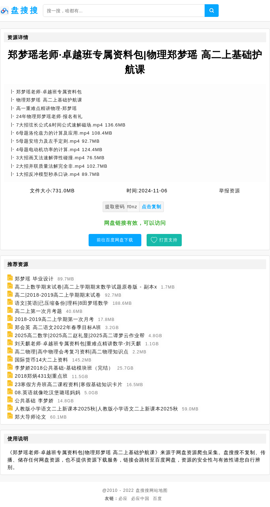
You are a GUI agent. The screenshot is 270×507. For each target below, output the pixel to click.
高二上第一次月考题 (38, 311)
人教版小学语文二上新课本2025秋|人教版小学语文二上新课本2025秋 (96, 409)
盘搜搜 (142, 490)
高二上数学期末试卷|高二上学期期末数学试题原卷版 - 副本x (86, 287)
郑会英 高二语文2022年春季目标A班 (58, 327)
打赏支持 (168, 239)
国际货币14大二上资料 (42, 360)
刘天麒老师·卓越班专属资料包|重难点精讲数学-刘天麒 (78, 343)
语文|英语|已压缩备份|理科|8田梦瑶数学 (62, 303)
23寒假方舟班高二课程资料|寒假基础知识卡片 (69, 384)
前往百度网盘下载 (115, 239)
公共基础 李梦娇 (34, 400)
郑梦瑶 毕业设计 (34, 279)
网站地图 (158, 490)
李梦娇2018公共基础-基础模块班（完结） (64, 368)
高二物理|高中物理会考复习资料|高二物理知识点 (72, 351)
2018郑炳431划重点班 (41, 376)
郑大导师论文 (30, 417)
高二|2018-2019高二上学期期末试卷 (58, 295)
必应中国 (140, 498)
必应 (123, 498)
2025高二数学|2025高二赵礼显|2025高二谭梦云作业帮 (80, 335)
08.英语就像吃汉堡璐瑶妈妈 (48, 392)
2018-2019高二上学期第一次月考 (54, 319)
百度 (157, 498)
